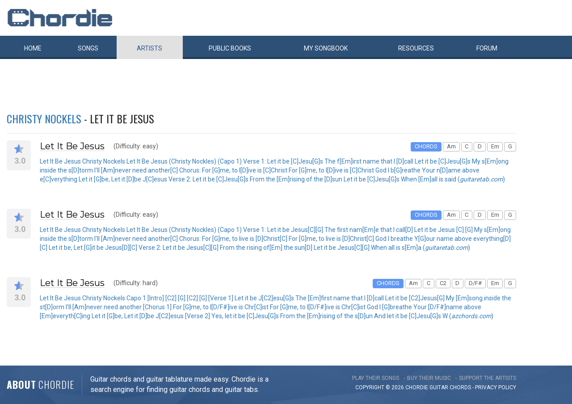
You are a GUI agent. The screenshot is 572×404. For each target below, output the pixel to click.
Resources (416, 48)
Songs (88, 48)
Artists (149, 48)
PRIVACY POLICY (495, 387)
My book (326, 48)
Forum (486, 48)
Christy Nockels (44, 118)
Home (33, 48)
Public (230, 48)
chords (460, 387)
